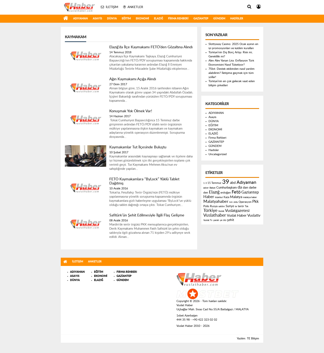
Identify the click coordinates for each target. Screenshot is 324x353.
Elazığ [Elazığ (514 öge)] (214, 192)
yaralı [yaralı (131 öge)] (216, 220)
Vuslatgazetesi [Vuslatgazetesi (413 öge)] (237, 211)
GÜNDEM (219, 18)
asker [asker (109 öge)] (206, 188)
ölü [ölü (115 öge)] (224, 220)
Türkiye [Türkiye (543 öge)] (210, 210)
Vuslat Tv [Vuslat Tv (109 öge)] (207, 220)
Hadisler (236, 18)
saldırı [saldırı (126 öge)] (221, 206)
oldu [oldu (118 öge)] (235, 202)
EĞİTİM (126, 18)
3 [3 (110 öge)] (206, 183)
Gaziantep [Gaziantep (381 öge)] (250, 192)
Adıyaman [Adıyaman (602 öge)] (246, 182)
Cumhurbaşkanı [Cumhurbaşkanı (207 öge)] (226, 187)
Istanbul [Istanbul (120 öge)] (219, 197)
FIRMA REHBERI (127, 272)
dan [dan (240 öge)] (245, 187)
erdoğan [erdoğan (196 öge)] (225, 192)
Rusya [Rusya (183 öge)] (214, 206)
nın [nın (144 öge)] (231, 202)
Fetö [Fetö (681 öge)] (236, 192)
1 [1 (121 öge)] (204, 183)
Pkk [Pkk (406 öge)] (255, 202)
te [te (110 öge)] (236, 206)
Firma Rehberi (178, 18)
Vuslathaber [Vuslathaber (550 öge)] (214, 215)
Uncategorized (217, 154)
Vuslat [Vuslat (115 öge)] (221, 211)
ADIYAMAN (80, 18)
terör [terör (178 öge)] (241, 206)
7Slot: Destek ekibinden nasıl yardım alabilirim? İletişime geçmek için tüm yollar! (231, 73)
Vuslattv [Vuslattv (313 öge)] (253, 215)
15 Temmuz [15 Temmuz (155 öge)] (214, 183)
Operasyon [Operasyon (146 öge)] (245, 202)
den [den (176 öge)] (205, 192)
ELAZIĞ (158, 18)
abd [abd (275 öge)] (233, 182)
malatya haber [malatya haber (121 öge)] (250, 197)
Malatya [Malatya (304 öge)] (236, 197)
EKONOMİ (142, 18)
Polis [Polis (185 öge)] (206, 206)
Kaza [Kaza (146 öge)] (226, 197)
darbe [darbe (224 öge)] (252, 187)
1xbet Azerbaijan (187, 315)
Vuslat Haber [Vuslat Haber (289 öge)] (237, 215)
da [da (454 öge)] (240, 187)
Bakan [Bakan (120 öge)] (213, 188)
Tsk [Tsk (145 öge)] (246, 206)
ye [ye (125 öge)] (221, 220)
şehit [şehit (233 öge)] (230, 220)
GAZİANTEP (200, 18)
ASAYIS (74, 276)
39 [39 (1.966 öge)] (225, 182)
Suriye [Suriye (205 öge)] (230, 206)
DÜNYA (112, 18)
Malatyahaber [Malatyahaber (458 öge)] (215, 202)
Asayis (97, 18)
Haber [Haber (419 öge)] (208, 197)
